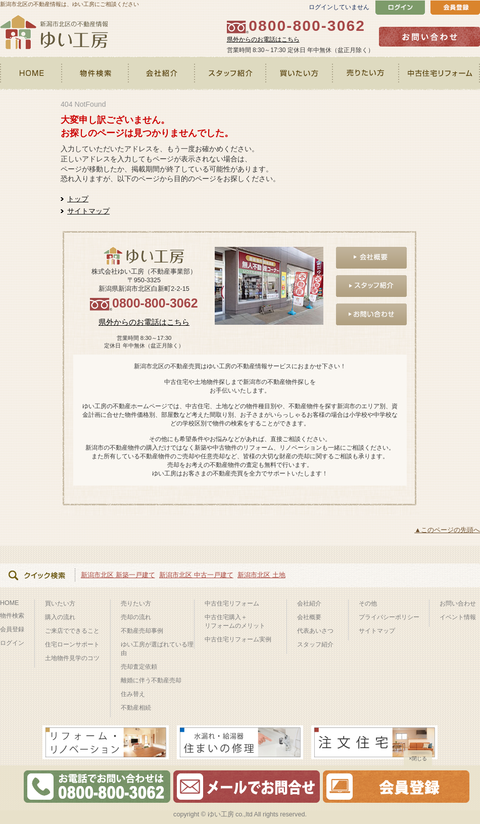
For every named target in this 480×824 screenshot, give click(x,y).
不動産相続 (136, 707)
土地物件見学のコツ (72, 658)
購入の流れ (60, 617)
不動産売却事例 (142, 630)
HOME (31, 73)
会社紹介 (162, 73)
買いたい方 (300, 73)
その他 (368, 603)
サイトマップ (88, 211)
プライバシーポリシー (389, 617)
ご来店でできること (72, 630)
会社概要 (309, 617)
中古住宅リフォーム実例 (238, 639)
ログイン (12, 642)
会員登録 (12, 629)
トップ (77, 199)
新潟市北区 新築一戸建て (118, 575)
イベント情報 (458, 617)
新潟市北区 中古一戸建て (196, 575)
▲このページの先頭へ (447, 530)
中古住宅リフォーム (440, 73)
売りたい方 (366, 73)
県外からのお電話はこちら (263, 39)
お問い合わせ (458, 603)
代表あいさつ (315, 630)
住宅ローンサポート (72, 644)
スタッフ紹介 (231, 73)
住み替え (133, 694)
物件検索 (96, 73)
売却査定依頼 (139, 666)
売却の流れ (136, 617)
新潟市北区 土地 (261, 575)
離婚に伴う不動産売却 (151, 680)
